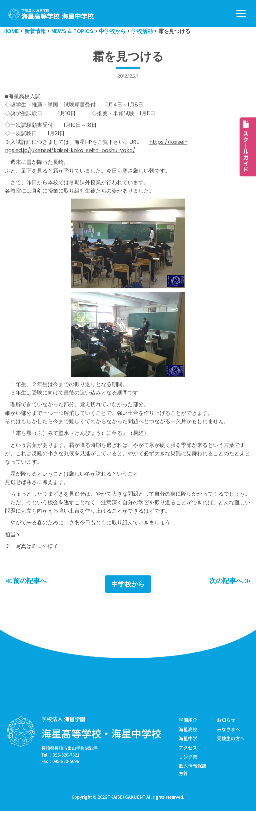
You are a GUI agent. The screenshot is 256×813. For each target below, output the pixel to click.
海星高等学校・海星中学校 (101, 736)
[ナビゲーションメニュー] (241, 13)
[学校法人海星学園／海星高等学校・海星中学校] (51, 14)
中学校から (128, 586)
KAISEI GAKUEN (126, 799)
